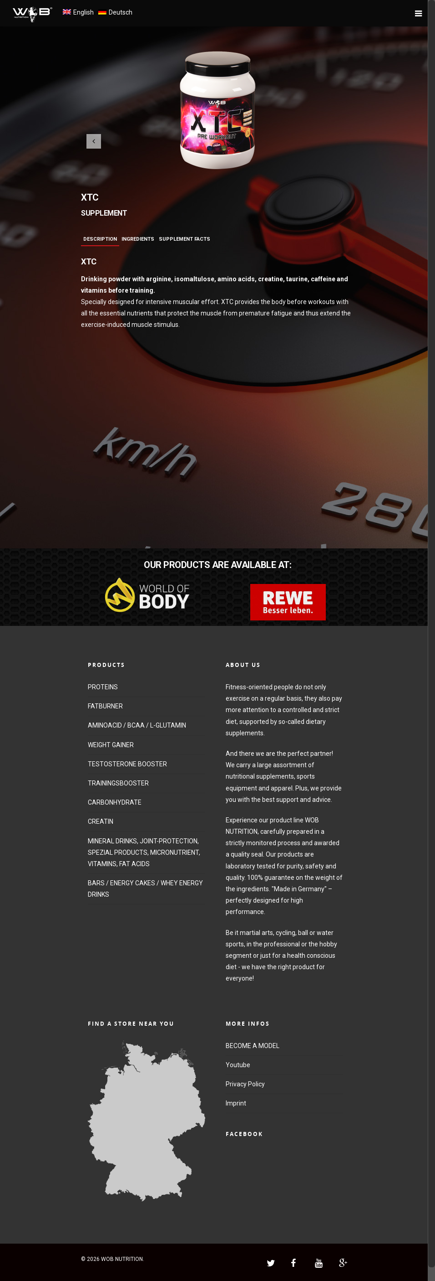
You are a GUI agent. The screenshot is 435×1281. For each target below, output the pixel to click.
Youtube (238, 1065)
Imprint (236, 1103)
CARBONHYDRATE (115, 802)
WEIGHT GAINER (111, 745)
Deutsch (120, 12)
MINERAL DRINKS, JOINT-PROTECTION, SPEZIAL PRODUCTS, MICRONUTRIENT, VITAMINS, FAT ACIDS (144, 852)
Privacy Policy (245, 1084)
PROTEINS (103, 687)
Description (100, 239)
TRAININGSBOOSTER (118, 783)
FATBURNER (105, 706)
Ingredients (137, 239)
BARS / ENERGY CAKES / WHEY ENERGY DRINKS (145, 888)
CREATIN (100, 821)
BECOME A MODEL (252, 1045)
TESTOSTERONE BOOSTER (127, 764)
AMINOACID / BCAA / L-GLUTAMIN (137, 725)
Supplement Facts (184, 239)
